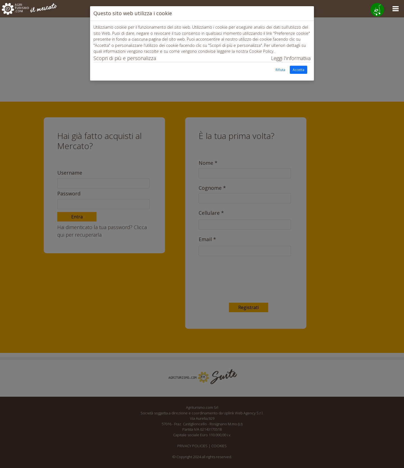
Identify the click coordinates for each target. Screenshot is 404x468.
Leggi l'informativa (291, 58)
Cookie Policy (261, 51)
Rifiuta (280, 69)
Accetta (298, 69)
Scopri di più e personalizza (124, 58)
